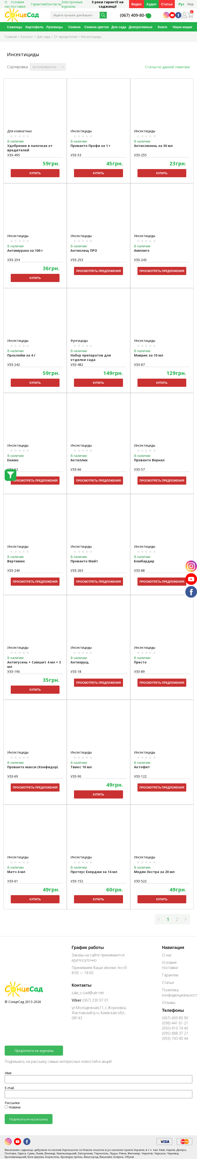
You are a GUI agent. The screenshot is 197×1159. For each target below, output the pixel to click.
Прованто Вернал (149, 460)
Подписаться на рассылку (28, 1119)
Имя (8, 1073)
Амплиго (141, 250)
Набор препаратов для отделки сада (90, 357)
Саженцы (14, 27)
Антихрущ (79, 662)
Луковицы (54, 27)
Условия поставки (170, 965)
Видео (136, 4)
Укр (190, 4)
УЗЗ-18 (75, 671)
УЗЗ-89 (139, 671)
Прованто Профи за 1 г (90, 145)
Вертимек (16, 561)
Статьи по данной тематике (167, 67)
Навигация (173, 947)
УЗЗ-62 (12, 469)
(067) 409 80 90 (175, 1017)
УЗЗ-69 (12, 776)
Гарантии (38, 4)
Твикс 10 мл (81, 767)
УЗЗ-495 (13, 155)
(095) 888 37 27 (175, 1033)
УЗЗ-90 (75, 776)
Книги (162, 27)
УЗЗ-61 (12, 881)
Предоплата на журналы (33, 1050)
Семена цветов (96, 27)
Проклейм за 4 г (21, 355)
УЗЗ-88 (139, 570)
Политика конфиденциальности (177, 992)
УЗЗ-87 (139, 364)
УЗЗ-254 (13, 260)
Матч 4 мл (16, 872)
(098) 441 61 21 (175, 1023)
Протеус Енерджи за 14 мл (93, 872)
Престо (140, 662)
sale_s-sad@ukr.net (88, 992)
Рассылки (12, 1103)
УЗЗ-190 (13, 671)
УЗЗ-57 (139, 469)
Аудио (151, 4)
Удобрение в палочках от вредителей (30, 147)
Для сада (118, 27)
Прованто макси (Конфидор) (32, 767)
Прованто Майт (84, 561)
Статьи (166, 4)
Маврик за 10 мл (148, 355)
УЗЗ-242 (13, 364)
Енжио (12, 460)
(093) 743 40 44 (175, 1038)
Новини (13, 1107)
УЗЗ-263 (76, 570)
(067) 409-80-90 (135, 15)
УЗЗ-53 (75, 155)
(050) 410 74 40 (175, 1028)
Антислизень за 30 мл (153, 145)
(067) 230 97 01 (90, 1000)
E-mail (9, 1088)
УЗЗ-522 (140, 881)
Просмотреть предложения (98, 271)
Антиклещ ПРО (83, 250)
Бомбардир (144, 561)
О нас (167, 955)
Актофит (142, 767)
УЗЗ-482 (76, 364)
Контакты (53, 4)
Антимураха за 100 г (25, 250)
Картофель (34, 27)
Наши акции (182, 27)
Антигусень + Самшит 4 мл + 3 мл (34, 664)
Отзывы (168, 1002)
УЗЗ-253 (76, 260)
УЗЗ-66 (75, 469)
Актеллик (79, 460)
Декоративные (140, 27)
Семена (74, 27)
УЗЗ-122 (140, 776)
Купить (35, 173)
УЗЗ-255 (140, 155)
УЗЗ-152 (76, 881)
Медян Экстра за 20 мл (154, 872)
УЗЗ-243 (140, 260)
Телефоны (173, 1010)
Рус (181, 4)
